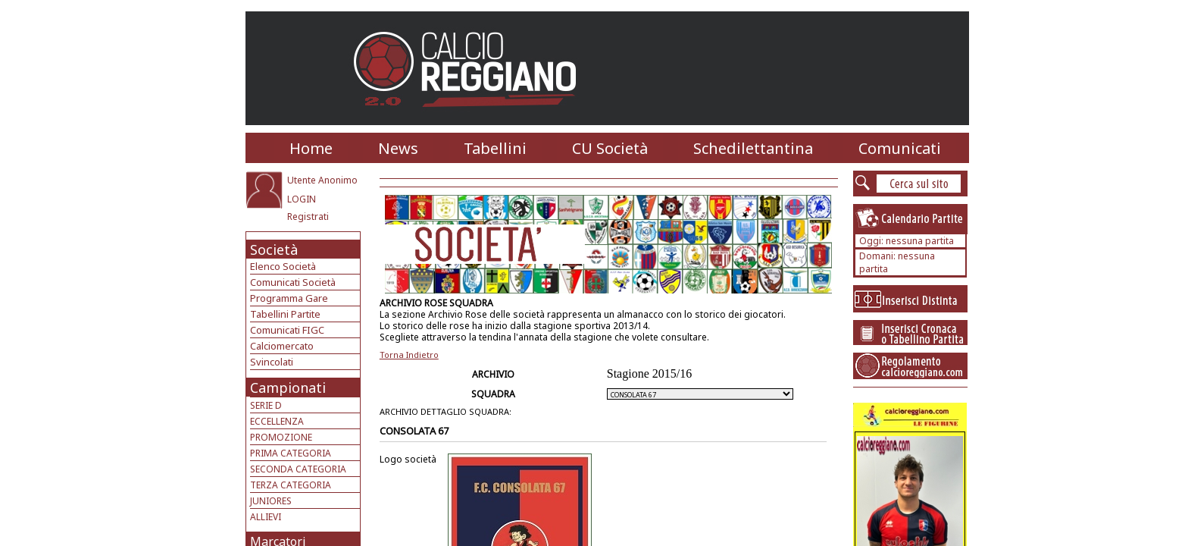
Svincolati (271, 362)
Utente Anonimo (322, 180)
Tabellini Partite (285, 314)
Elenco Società (283, 266)
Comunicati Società (293, 282)
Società (274, 249)
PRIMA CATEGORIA (290, 453)
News (398, 148)
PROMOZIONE (281, 437)
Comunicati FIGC (287, 330)
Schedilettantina (753, 148)
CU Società (610, 148)
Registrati (308, 216)
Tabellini (495, 148)
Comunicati (899, 148)
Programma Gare (289, 298)
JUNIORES (271, 500)
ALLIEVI (265, 516)
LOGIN (301, 199)
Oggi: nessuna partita (906, 240)
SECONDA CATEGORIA (298, 469)
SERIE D (266, 405)
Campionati (288, 387)
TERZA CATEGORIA (290, 485)
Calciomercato (282, 346)
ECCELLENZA (277, 421)
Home (311, 148)
